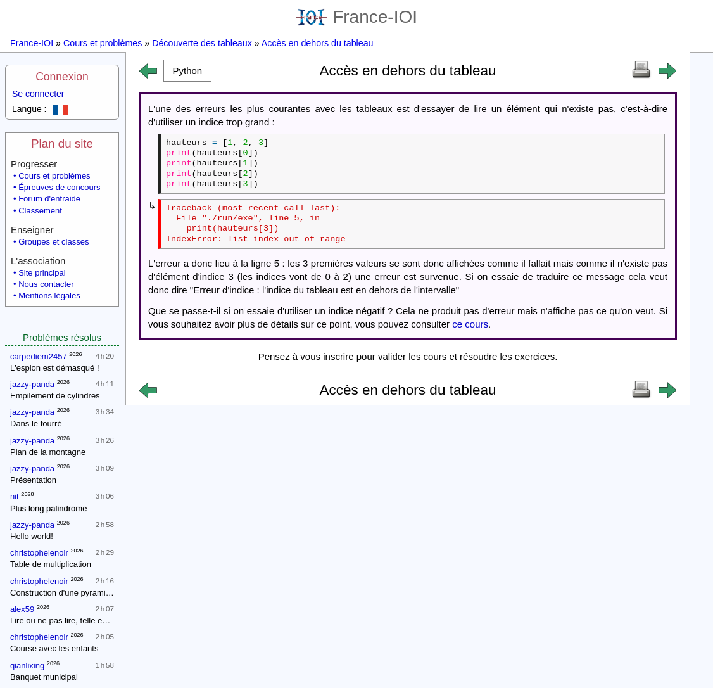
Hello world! (31, 536)
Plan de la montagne (47, 452)
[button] (187, 71)
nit (14, 496)
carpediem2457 (38, 356)
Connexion (62, 76)
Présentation (33, 480)
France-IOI (356, 17)
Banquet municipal (44, 677)
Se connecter (38, 94)
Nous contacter (45, 284)
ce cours (470, 324)
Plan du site (62, 143)
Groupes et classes (53, 241)
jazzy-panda (32, 384)
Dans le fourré (36, 423)
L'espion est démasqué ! (54, 368)
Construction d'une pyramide (62, 592)
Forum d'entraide (49, 198)
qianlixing (27, 665)
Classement (40, 210)
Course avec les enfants (54, 648)
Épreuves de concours (59, 187)
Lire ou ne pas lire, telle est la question (80, 620)
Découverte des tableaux (202, 43)
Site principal (41, 272)
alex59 (22, 609)
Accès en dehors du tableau (318, 43)
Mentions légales (49, 295)
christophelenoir (39, 552)
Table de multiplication (50, 564)
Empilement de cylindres (55, 395)
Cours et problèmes (102, 43)
